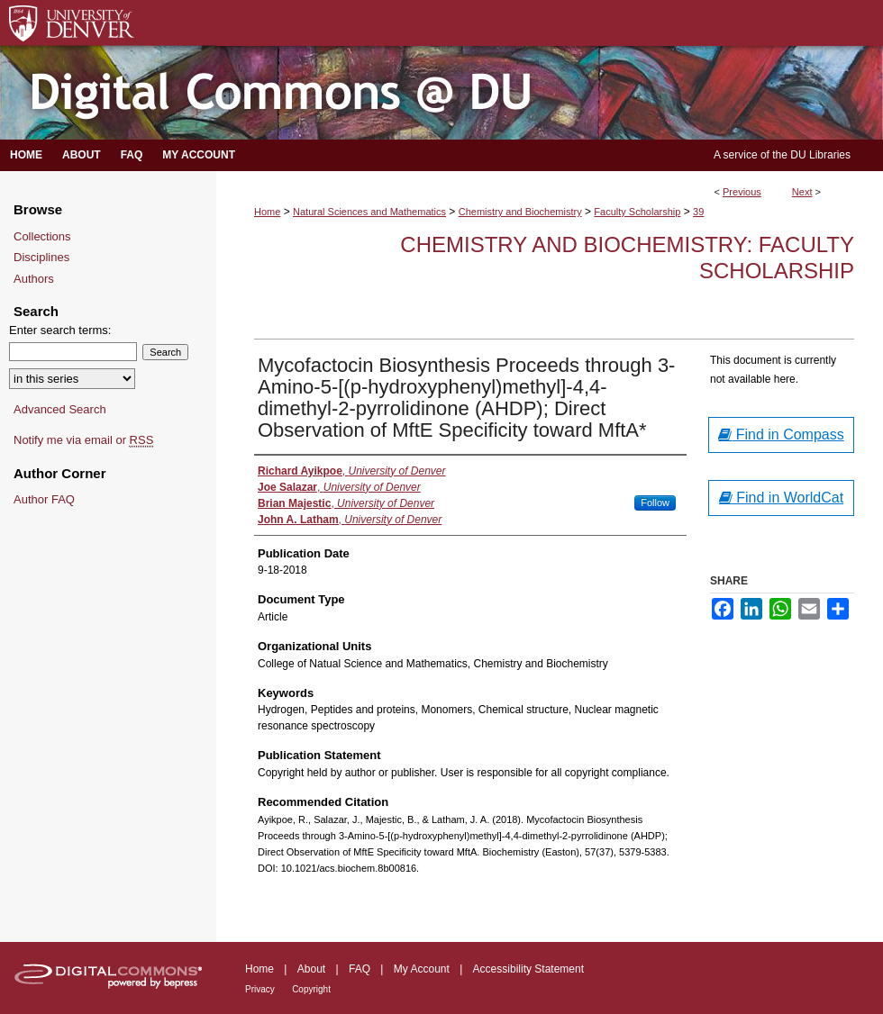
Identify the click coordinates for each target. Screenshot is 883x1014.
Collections (42, 236)
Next (802, 191)
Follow (655, 502)
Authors (34, 278)
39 (698, 211)
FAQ (359, 969)
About (311, 969)
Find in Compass (781, 434)
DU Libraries (820, 155)
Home (267, 211)
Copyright (311, 989)
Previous (742, 191)
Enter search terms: (60, 330)
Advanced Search (60, 409)
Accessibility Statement (528, 969)
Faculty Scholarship (637, 211)
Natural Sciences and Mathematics (369, 211)
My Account (422, 969)
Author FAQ (44, 499)
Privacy (260, 989)
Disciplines (41, 257)
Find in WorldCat (781, 497)
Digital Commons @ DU (441, 93)
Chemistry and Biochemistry (520, 211)
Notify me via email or (83, 440)
